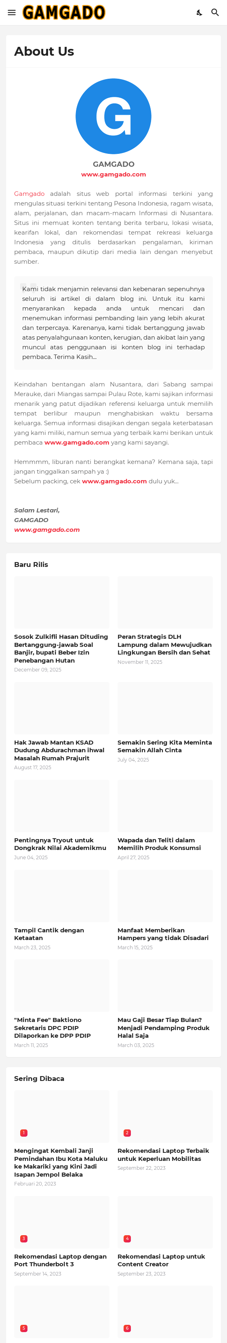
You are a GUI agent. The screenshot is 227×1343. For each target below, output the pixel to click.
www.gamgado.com (113, 174)
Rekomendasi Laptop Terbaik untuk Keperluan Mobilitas (163, 1155)
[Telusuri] (216, 12)
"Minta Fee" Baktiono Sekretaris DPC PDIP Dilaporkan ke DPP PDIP (52, 1027)
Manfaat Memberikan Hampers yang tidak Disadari (163, 934)
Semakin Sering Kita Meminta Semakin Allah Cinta (165, 746)
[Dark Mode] (200, 12)
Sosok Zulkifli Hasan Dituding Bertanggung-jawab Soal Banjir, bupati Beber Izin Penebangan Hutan (61, 648)
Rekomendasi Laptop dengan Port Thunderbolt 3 (60, 1260)
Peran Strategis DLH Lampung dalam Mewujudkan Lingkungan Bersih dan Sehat (165, 644)
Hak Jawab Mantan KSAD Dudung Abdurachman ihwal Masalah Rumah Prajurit (59, 750)
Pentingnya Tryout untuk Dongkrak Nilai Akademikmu (60, 844)
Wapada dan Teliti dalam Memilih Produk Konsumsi (159, 844)
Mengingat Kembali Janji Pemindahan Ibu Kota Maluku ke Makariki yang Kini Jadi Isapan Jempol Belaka (60, 1162)
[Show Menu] (11, 12)
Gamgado (29, 193)
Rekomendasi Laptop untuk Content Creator (161, 1260)
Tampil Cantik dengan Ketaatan (49, 934)
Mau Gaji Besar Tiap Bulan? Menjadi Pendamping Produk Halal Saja (164, 1027)
